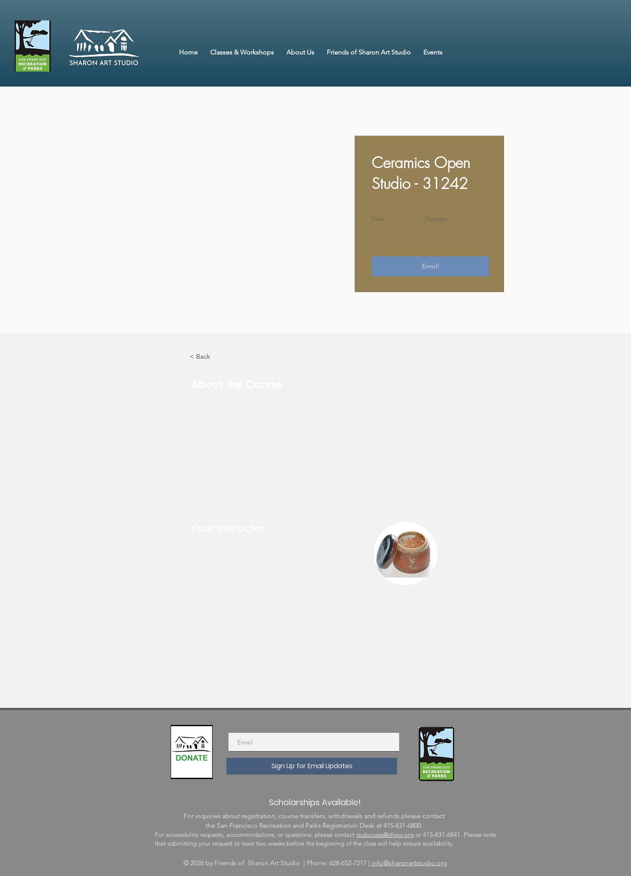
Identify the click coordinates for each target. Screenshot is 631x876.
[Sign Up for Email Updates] (311, 766)
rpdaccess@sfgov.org (385, 835)
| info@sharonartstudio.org (407, 863)
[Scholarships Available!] (314, 802)
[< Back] (213, 356)
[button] (430, 266)
